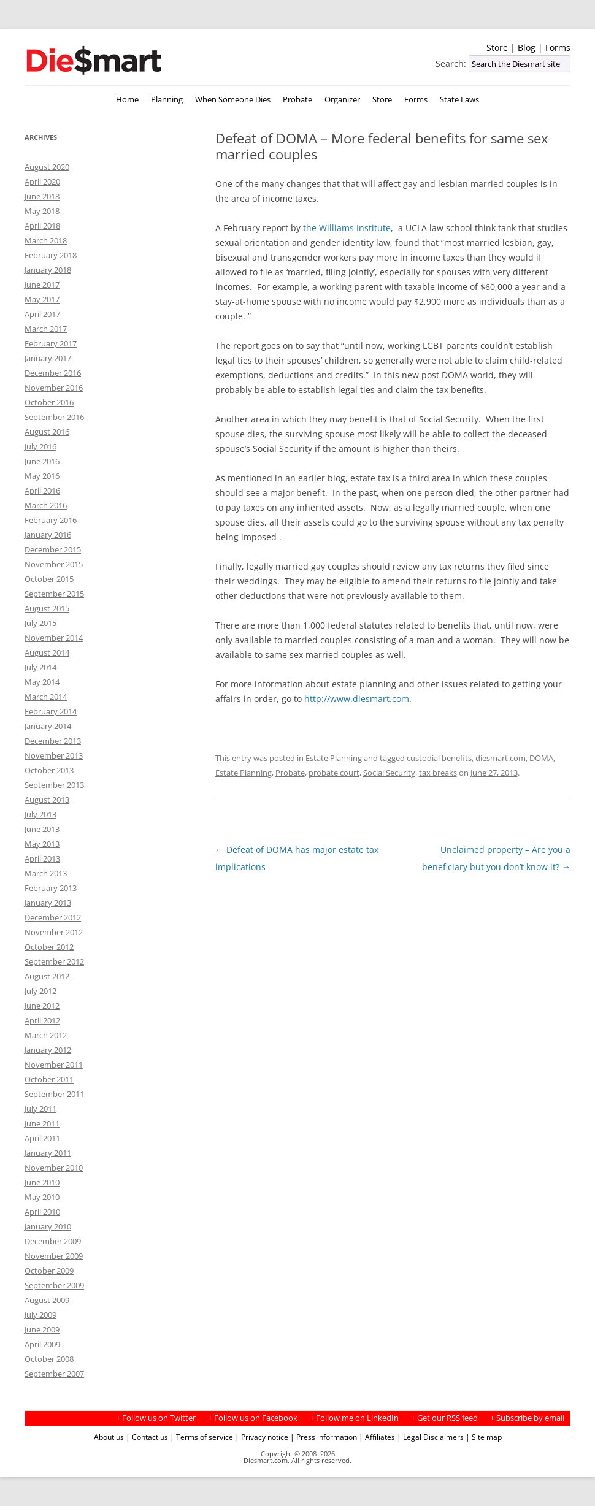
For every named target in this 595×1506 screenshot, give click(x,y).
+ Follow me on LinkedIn (354, 1418)
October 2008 (49, 1358)
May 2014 (42, 681)
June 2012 (42, 1005)
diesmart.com (500, 757)
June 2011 (42, 1123)
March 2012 (46, 1035)
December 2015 (53, 549)
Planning (167, 99)
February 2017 (51, 343)
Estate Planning (333, 757)
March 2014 (46, 696)
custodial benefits (439, 757)
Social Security (389, 772)
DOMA (541, 757)
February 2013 (51, 887)
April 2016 (42, 490)
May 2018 (42, 210)
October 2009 (49, 1270)
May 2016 (42, 475)
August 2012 (47, 976)
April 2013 (42, 858)
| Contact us (147, 1437)
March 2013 (46, 873)
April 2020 (42, 181)
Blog (527, 47)
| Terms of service (201, 1437)
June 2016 (42, 461)
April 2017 (42, 313)
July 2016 (40, 446)
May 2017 (42, 299)
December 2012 (53, 917)
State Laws (459, 99)
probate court (334, 772)
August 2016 (47, 431)
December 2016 (53, 372)
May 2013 (42, 843)
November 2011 (54, 1064)
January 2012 (48, 1049)
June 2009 (42, 1329)
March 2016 (46, 505)
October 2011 (49, 1079)
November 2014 (54, 637)
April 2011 (42, 1138)
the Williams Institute (346, 228)
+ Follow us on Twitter (156, 1418)
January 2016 (48, 534)
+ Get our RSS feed (444, 1418)
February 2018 (51, 255)
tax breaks (438, 772)
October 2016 (49, 402)
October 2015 (49, 578)
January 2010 (48, 1226)
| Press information (323, 1437)
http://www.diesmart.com (356, 699)
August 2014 (47, 652)
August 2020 (47, 166)
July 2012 (40, 990)
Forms (557, 47)
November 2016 (54, 387)
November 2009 (54, 1255)
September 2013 (54, 784)
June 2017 (42, 284)
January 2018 (48, 269)
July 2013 (40, 814)
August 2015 (47, 608)
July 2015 (40, 623)
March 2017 (46, 328)
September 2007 (54, 1373)
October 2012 (49, 946)
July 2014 (40, 667)
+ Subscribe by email (527, 1418)
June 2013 (42, 829)
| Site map (484, 1437)
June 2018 (42, 196)
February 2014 (51, 711)
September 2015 (54, 593)
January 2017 (48, 358)
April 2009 (42, 1344)
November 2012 (54, 932)
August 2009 (47, 1299)
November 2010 (54, 1167)
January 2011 (48, 1152)
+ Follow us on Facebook (253, 1418)
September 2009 (54, 1285)
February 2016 (51, 520)
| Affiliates (377, 1437)
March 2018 (46, 240)
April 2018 (42, 225)
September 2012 (54, 961)
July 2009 (40, 1314)
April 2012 (42, 1020)
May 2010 (42, 1196)
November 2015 (54, 564)
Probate (297, 99)
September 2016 (54, 416)
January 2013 (48, 902)
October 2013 (49, 770)
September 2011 (54, 1093)
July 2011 (40, 1108)
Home (127, 99)
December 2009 (53, 1241)
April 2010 (42, 1211)
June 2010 (42, 1182)
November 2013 (54, 755)
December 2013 (53, 740)
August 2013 (47, 799)
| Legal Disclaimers (430, 1437)
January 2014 (48, 726)
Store (497, 47)
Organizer (342, 99)
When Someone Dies (233, 99)
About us (109, 1437)
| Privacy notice (261, 1437)
